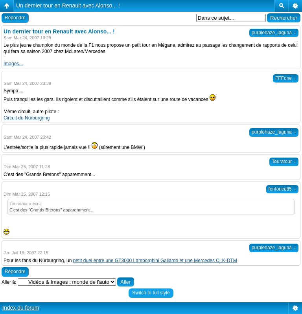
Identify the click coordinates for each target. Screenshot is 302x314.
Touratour (284, 161)
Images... (13, 63)
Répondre (15, 17)
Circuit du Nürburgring (27, 118)
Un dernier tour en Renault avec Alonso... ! (68, 5)
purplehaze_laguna (274, 32)
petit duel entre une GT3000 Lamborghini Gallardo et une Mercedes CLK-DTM (155, 260)
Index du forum (20, 308)
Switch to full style (150, 293)
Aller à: (9, 282)
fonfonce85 (282, 189)
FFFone (285, 78)
